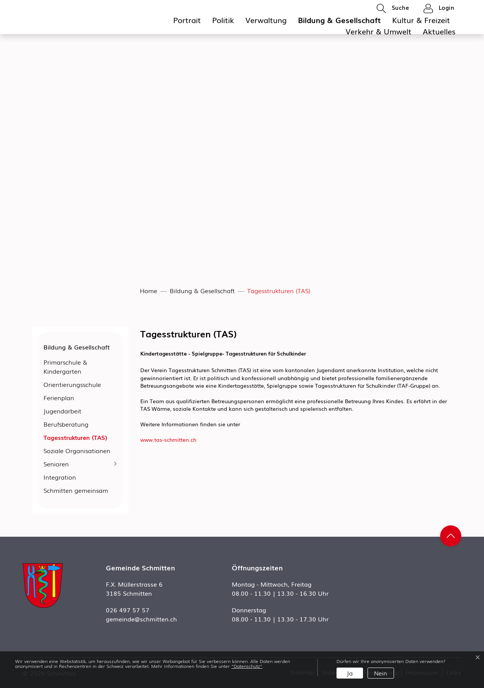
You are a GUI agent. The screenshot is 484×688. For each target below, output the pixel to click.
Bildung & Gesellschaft (339, 19)
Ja (350, 672)
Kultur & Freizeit (421, 19)
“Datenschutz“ (246, 666)
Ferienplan (58, 397)
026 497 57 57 (127, 609)
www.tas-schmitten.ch (171, 439)
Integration (59, 476)
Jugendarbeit (62, 410)
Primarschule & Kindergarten (65, 366)
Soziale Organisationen (76, 450)
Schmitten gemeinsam (75, 490)
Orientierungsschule (72, 384)
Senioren (56, 463)
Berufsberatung (65, 424)
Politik (223, 19)
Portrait (187, 19)
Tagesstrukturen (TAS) (75, 438)
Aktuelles (439, 31)
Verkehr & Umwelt (378, 31)
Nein (380, 672)
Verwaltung (266, 19)
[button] (392, 8)
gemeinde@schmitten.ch (141, 618)
